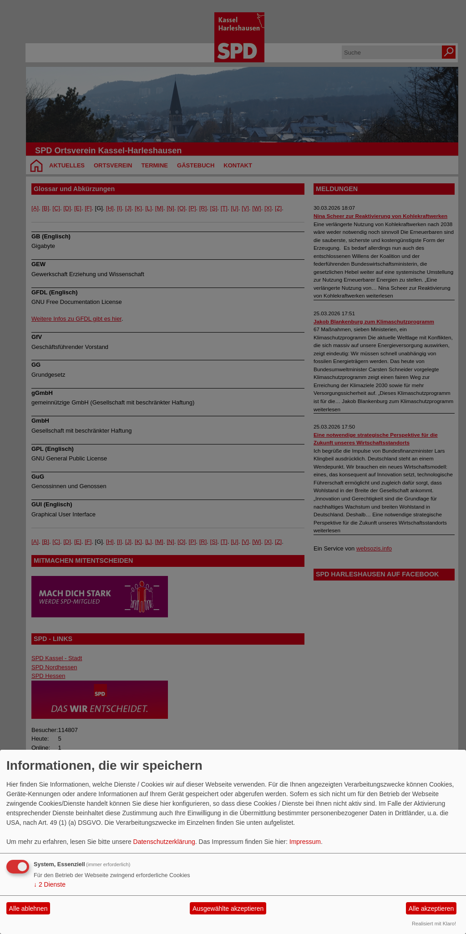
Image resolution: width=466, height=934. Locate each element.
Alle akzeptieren (431, 908)
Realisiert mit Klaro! (434, 923)
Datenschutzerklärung (164, 841)
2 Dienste (50, 884)
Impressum (305, 841)
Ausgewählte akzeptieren (227, 908)
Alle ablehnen (28, 908)
